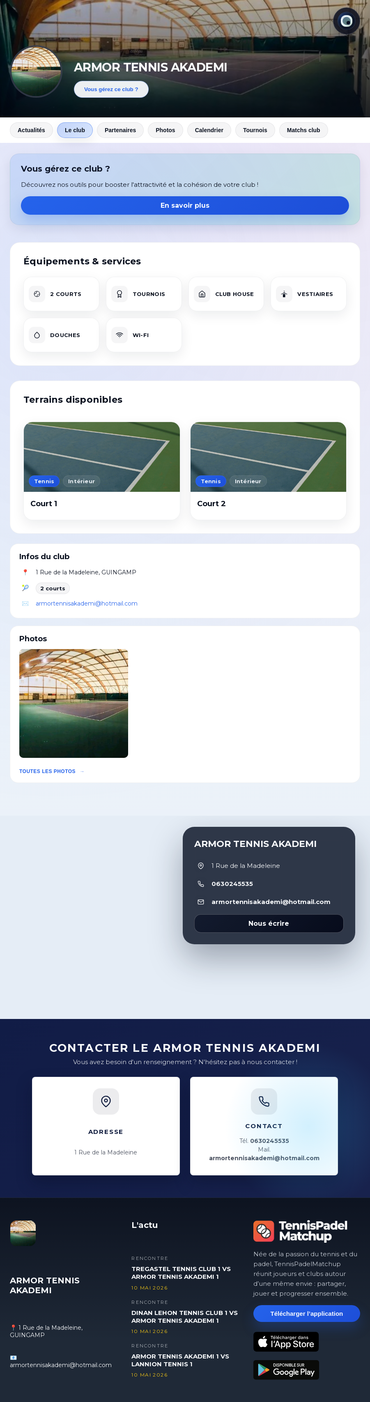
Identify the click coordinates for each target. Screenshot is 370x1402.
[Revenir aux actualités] (36, 71)
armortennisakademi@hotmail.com (87, 603)
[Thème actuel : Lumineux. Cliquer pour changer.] (346, 20)
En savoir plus (185, 205)
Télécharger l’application (306, 1313)
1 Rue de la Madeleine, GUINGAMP (86, 572)
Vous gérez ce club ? (111, 89)
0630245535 (232, 884)
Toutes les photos (47, 771)
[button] (73, 703)
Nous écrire (268, 923)
